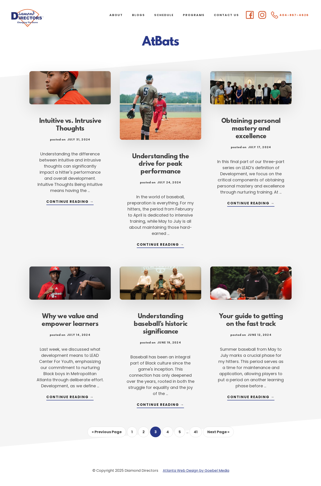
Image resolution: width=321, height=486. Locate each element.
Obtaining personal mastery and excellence (251, 129)
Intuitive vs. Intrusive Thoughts (70, 125)
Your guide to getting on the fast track (251, 320)
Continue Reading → (70, 202)
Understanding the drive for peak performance (160, 164)
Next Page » (218, 433)
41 (198, 433)
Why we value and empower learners (70, 320)
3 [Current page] (157, 433)
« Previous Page (107, 433)
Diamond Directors (45, 18)
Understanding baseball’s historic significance (160, 324)
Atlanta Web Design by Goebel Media (196, 470)
